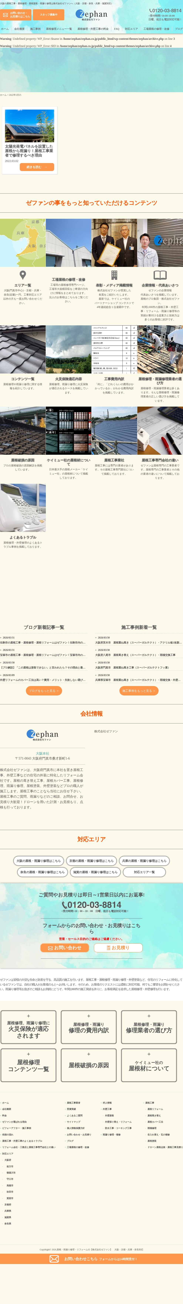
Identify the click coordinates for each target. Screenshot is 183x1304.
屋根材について (149, 1066)
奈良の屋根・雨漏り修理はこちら (42, 872)
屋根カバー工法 (155, 1122)
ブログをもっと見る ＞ (44, 690)
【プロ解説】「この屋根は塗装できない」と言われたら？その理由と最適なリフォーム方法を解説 (57, 667)
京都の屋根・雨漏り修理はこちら (91, 860)
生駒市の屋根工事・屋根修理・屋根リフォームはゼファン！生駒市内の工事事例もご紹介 (52, 642)
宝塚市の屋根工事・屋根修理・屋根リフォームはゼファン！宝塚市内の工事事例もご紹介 (52, 655)
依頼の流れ (7, 1134)
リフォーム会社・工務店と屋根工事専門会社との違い (28, 1147)
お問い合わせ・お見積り (79, 1134)
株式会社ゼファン (106, 731)
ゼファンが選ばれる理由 (14, 1122)
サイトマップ (73, 1122)
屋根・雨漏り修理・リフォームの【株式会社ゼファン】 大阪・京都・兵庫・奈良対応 (100, 1249)
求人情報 (107, 1103)
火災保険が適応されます (28, 1030)
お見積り (118, 947)
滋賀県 (7, 1217)
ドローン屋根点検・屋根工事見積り (165, 1147)
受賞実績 (71, 1109)
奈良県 (7, 1223)
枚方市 (10, 1166)
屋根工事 (149, 1103)
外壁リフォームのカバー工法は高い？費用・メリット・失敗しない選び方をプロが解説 (50, 680)
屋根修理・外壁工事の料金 (93, 29)
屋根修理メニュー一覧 (59, 29)
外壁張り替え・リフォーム (118, 1122)
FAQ (116, 29)
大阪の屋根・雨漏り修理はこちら (38, 860)
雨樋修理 (152, 1128)
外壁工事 (107, 1109)
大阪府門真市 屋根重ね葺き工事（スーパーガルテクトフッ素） (132, 667)
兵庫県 (7, 1211)
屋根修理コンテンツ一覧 (28, 1065)
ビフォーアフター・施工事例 (16, 1128)
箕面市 (10, 1198)
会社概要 (19, 29)
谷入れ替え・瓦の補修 (159, 1134)
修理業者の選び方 (149, 1028)
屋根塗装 (152, 1141)
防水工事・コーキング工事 (118, 1128)
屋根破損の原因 (89, 1065)
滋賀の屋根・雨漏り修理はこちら (95, 872)
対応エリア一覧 (144, 872)
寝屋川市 (11, 1172)
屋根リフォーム (155, 1109)
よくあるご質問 (74, 1115)
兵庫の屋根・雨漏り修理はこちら (144, 860)
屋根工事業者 (73, 1103)
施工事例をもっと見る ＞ (139, 690)
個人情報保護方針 (76, 1128)
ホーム (5, 29)
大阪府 (7, 1160)
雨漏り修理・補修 (112, 1134)
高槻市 (10, 1185)
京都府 (7, 1204)
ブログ (179, 29)
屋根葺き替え (154, 1115)
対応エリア (131, 29)
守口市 (10, 1179)
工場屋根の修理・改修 (156, 29)
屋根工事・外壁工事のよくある (22, 1141)
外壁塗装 (109, 1115)
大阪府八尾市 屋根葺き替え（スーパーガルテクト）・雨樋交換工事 (135, 655)
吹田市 (10, 1192)
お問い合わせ (65, 947)
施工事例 (35, 29)
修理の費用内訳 (88, 1028)
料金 (4, 1115)
